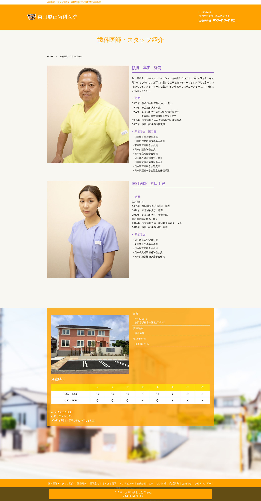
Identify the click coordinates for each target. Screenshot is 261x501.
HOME (153, 19)
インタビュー (115, 14)
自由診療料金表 (138, 14)
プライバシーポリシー (176, 19)
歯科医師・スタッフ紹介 (121, 9)
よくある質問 (183, 9)
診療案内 (147, 9)
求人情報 (159, 14)
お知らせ (113, 19)
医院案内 (164, 9)
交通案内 (176, 14)
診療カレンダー (133, 19)
